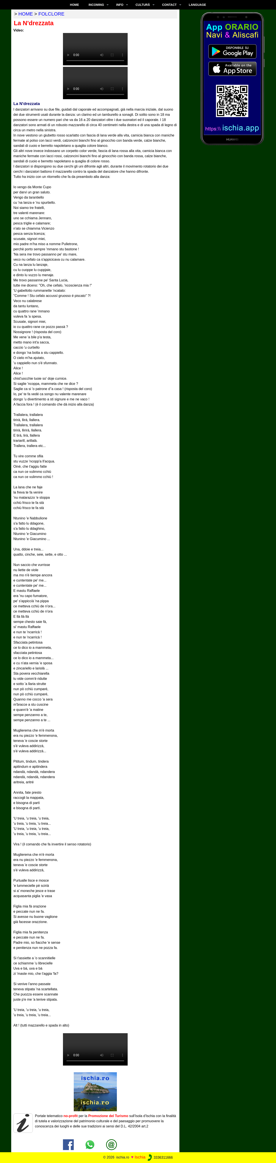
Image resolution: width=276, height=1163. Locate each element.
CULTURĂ (143, 4)
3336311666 (160, 1157)
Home (74, 4)
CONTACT (169, 4)
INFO (119, 4)
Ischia (140, 1157)
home (25, 14)
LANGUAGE (197, 4)
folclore (51, 14)
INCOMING (96, 4)
